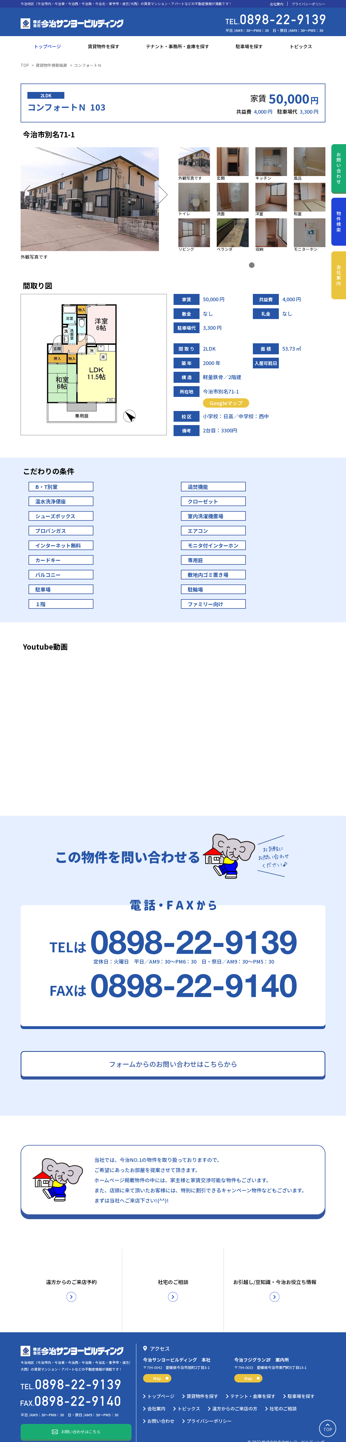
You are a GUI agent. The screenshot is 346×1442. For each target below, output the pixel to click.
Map (160, 1365)
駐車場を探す (249, 46)
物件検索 (338, 222)
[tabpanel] (252, 200)
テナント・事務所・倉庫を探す (177, 46)
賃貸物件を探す (103, 46)
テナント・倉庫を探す (252, 1383)
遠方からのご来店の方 (234, 1395)
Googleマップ (226, 402)
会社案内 (276, 4)
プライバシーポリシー (308, 4)
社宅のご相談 (283, 1395)
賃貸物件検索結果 (51, 65)
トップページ (47, 46)
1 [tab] (252, 265)
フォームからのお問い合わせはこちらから (173, 1064)
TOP (25, 65)
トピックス (301, 46)
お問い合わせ (338, 168)
